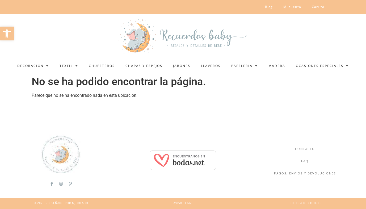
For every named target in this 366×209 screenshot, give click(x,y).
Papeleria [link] (244, 66)
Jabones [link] (181, 66)
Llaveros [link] (211, 66)
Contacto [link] (305, 149)
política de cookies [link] (305, 203)
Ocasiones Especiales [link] (322, 66)
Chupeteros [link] (102, 66)
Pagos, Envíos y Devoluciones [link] (305, 173)
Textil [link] (69, 66)
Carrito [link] (318, 7)
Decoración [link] (33, 66)
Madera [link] (276, 66)
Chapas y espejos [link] (143, 66)
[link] (7, 33)
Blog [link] (269, 7)
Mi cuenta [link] (292, 7)
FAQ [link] (305, 161)
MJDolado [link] (80, 203)
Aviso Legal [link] (183, 203)
